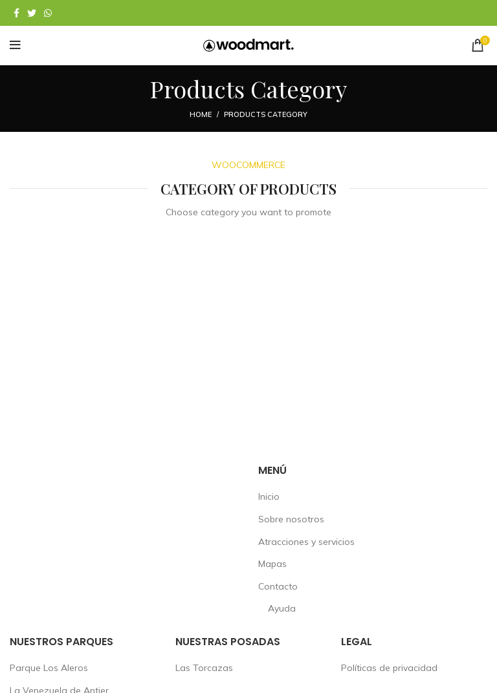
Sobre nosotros (291, 519)
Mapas (272, 564)
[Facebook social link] (16, 13)
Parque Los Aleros (49, 668)
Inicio (269, 496)
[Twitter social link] (31, 13)
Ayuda (282, 608)
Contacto (278, 586)
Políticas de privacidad (389, 668)
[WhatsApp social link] (48, 13)
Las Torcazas (204, 668)
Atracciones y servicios (306, 542)
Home (201, 114)
